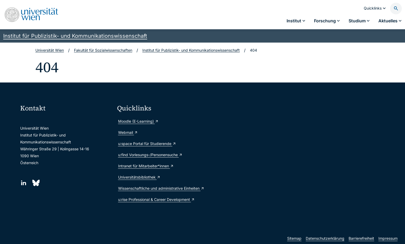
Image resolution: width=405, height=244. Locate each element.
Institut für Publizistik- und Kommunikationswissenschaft (75, 36)
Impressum (388, 238)
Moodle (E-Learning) (138, 121)
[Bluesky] (35, 182)
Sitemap (294, 238)
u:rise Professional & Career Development (156, 199)
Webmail (128, 132)
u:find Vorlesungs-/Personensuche (150, 154)
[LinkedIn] (23, 182)
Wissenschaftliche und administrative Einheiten (161, 188)
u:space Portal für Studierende (147, 143)
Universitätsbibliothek (139, 177)
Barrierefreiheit (361, 238)
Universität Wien (49, 50)
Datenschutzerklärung (325, 238)
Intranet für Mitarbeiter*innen (146, 166)
